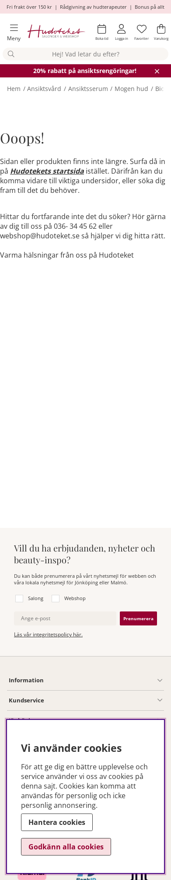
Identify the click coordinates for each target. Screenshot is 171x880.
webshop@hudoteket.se (40, 236)
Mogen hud (131, 88)
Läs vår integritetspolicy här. (48, 634)
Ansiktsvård (44, 88)
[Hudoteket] (56, 32)
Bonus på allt (149, 6)
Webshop (75, 598)
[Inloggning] (122, 32)
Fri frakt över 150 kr (29, 6)
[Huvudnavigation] (10, 32)
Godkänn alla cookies (66, 847)
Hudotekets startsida (47, 171)
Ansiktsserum (88, 88)
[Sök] (85, 54)
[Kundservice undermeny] (103, 700)
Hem (14, 88)
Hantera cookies (56, 822)
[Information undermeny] (103, 680)
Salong (35, 598)
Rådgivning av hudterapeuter (93, 6)
